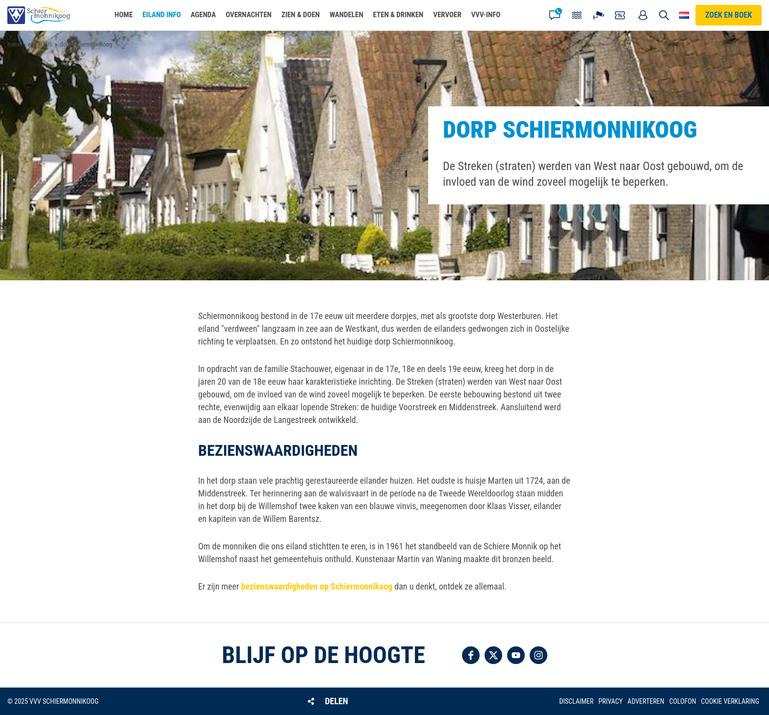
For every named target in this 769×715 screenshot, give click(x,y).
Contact (554, 15)
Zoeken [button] (664, 15)
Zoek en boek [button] (728, 15)
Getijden (577, 15)
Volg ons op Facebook (471, 655)
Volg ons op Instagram (538, 655)
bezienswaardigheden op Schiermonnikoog (317, 586)
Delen (336, 701)
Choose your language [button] (684, 15)
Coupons (621, 15)
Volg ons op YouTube (516, 655)
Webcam (599, 15)
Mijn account (643, 15)
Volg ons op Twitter (493, 655)
